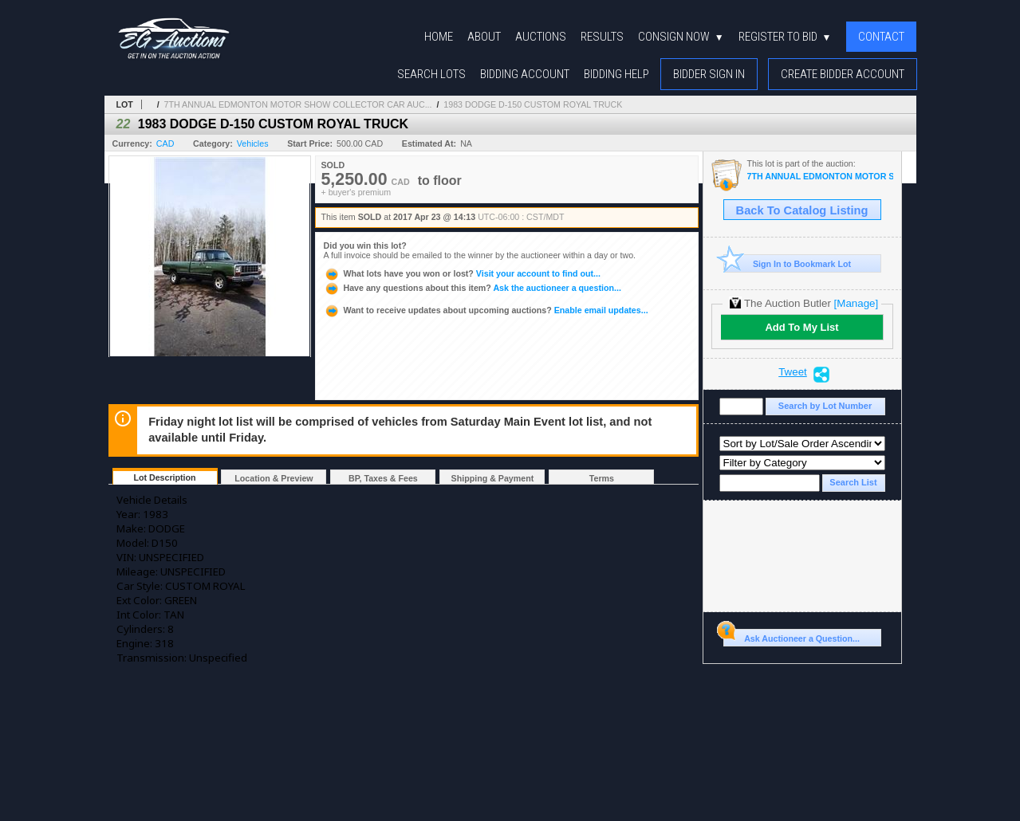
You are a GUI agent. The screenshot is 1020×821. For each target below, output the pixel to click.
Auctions (540, 36)
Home (438, 36)
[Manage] (856, 303)
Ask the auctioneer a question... (472, 288)
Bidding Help (616, 74)
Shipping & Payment (492, 478)
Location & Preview (273, 478)
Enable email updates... (486, 310)
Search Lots (431, 74)
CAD (165, 143)
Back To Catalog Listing (802, 210)
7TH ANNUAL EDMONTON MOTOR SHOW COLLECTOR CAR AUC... (298, 104)
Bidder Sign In (709, 74)
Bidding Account (524, 74)
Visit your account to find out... (462, 273)
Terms (601, 478)
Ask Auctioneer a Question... (791, 636)
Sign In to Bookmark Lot (787, 263)
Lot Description (164, 477)
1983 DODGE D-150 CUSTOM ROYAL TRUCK (532, 104)
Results (602, 36)
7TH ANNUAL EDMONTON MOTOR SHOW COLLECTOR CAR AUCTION (820, 176)
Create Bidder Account (842, 74)
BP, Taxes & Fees (383, 478)
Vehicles (253, 143)
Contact (881, 36)
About (484, 36)
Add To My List (801, 327)
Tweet (792, 372)
